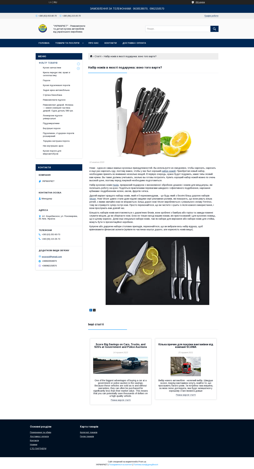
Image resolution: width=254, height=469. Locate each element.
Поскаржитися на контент (120, 464)
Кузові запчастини (52, 67)
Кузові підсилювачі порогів (56, 85)
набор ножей (169, 171)
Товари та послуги (67, 43)
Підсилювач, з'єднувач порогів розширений (58, 134)
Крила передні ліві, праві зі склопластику (56, 74)
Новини (33, 444)
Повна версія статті (121, 400)
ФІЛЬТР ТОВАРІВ (48, 63)
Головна (44, 43)
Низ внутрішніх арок (53, 146)
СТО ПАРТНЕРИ (38, 448)
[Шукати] (214, 29)
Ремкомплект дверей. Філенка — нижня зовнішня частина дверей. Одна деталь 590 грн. (58, 108)
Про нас (93, 43)
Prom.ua (142, 462)
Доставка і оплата (134, 43)
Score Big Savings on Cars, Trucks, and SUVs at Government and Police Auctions (120, 345)
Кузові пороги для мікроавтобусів (52, 152)
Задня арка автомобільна (56, 90)
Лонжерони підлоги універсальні (52, 117)
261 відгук (200, 2)
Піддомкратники (51, 123)
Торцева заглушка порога (56, 141)
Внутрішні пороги (51, 128)
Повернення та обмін (40, 432)
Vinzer (92, 198)
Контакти (110, 43)
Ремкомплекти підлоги (54, 100)
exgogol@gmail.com (52, 256)
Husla (116, 185)
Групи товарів (87, 436)
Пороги (46, 80)
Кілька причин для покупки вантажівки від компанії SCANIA (185, 345)
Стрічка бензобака (52, 95)
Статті (98, 56)
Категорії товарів (88, 432)
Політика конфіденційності (145, 464)
